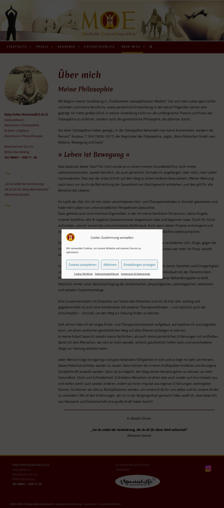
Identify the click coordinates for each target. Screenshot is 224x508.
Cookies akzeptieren (82, 264)
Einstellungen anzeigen (140, 264)
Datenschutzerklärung (107, 274)
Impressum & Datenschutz (135, 274)
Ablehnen (110, 264)
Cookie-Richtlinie (83, 274)
